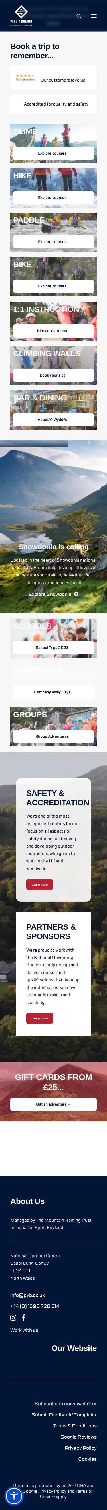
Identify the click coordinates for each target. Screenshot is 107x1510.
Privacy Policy (52, 1491)
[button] (94, 16)
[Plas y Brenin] (21, 15)
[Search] (76, 16)
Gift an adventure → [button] (53, 1104)
